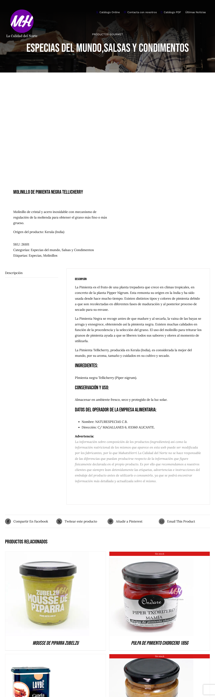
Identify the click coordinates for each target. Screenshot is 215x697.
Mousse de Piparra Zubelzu (55, 643)
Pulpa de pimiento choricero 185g (159, 643)
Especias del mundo (45, 250)
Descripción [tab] (14, 273)
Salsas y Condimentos (78, 250)
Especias (35, 255)
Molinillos (50, 255)
